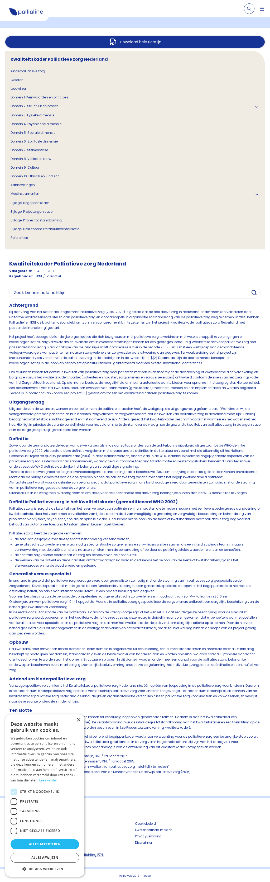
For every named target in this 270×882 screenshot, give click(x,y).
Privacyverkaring (148, 836)
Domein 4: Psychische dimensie (36, 124)
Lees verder (48, 780)
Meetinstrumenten (25, 193)
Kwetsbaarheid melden (153, 830)
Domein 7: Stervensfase (29, 150)
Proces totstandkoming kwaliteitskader (157, 727)
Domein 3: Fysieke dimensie (32, 115)
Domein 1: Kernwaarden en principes (39, 97)
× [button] (78, 720)
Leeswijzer (18, 88)
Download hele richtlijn (140, 42)
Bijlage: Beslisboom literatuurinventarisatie (45, 229)
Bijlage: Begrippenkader (30, 203)
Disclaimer (143, 842)
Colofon (17, 80)
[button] (45, 868)
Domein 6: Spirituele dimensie (34, 141)
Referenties (19, 237)
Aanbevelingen (23, 185)
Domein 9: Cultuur (25, 167)
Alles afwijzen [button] (44, 857)
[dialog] (44, 795)
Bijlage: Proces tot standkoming (36, 220)
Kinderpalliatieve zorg (28, 71)
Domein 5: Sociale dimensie (33, 132)
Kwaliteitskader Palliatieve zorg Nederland (59, 59)
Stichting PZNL (93, 854)
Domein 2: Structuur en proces (35, 106)
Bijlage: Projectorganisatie (31, 211)
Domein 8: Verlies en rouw (31, 159)
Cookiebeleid (145, 823)
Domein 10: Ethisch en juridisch (35, 176)
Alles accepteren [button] (45, 844)
